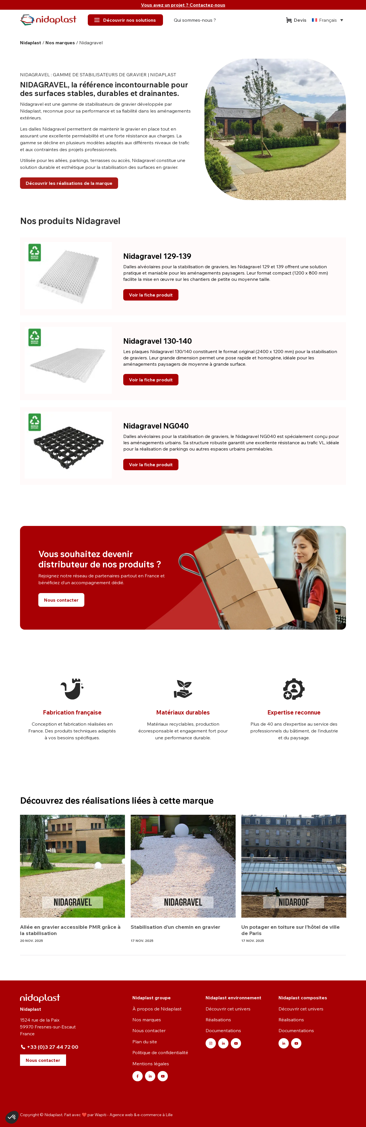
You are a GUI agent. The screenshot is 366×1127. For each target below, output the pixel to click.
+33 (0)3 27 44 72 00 (52, 1047)
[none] (327, 20)
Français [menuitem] (328, 20)
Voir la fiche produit (151, 295)
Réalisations (218, 1019)
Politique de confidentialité (160, 1052)
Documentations (223, 1030)
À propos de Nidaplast (157, 1009)
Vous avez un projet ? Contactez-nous (183, 5)
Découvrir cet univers (228, 1009)
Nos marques (60, 42)
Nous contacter (149, 1030)
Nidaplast (30, 42)
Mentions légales (150, 1063)
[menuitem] (327, 20)
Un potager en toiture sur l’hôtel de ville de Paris (290, 930)
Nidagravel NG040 (156, 426)
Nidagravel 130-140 (157, 341)
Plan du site (144, 1041)
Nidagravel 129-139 (157, 256)
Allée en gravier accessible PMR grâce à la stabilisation (70, 930)
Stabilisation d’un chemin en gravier (175, 927)
